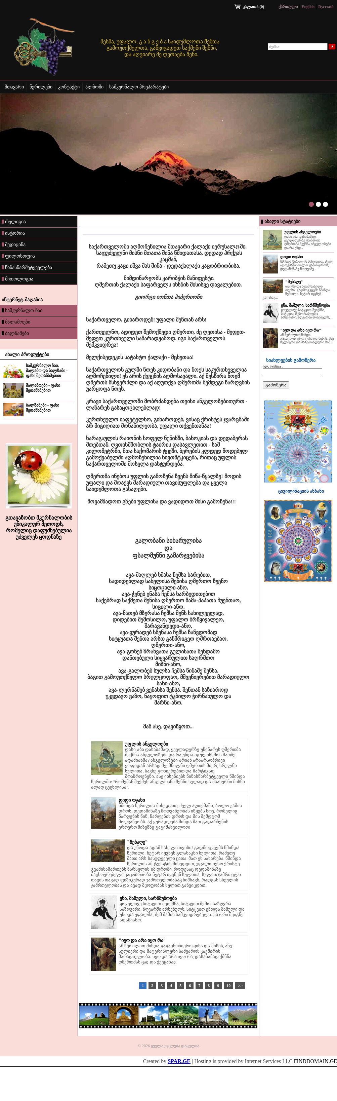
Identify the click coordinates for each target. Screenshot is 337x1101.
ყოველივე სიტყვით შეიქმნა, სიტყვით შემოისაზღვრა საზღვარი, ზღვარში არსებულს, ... (307, 313)
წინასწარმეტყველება (27, 267)
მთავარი (14, 86)
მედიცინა (14, 244)
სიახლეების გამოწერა (290, 360)
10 (228, 985)
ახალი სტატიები (282, 221)
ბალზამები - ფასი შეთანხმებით (42, 408)
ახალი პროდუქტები (27, 354)
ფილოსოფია (18, 256)
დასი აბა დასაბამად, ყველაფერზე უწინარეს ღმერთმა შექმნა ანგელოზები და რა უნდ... (307, 242)
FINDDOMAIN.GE (315, 1061)
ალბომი (94, 86)
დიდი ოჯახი (132, 800)
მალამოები (16, 322)
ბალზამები (15, 333)
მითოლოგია (17, 278)
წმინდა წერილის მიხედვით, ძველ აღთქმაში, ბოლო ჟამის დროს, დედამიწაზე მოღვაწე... (307, 265)
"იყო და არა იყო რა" (142, 940)
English (307, 6)
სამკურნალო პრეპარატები (139, 86)
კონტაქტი (69, 86)
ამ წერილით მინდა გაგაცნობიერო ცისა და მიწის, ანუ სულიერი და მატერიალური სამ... (307, 338)
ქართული (288, 6)
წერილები (41, 86)
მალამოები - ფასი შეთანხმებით (43, 388)
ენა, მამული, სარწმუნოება (148, 898)
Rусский (326, 6)
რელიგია (14, 221)
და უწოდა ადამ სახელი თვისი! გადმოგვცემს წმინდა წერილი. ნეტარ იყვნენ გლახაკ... (296, 291)
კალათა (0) (249, 6)
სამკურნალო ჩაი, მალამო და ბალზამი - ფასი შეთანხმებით (47, 370)
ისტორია (13, 233)
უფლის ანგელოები (146, 744)
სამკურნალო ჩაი (22, 310)
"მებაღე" (137, 842)
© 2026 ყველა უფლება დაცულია (168, 1045)
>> (240, 985)
